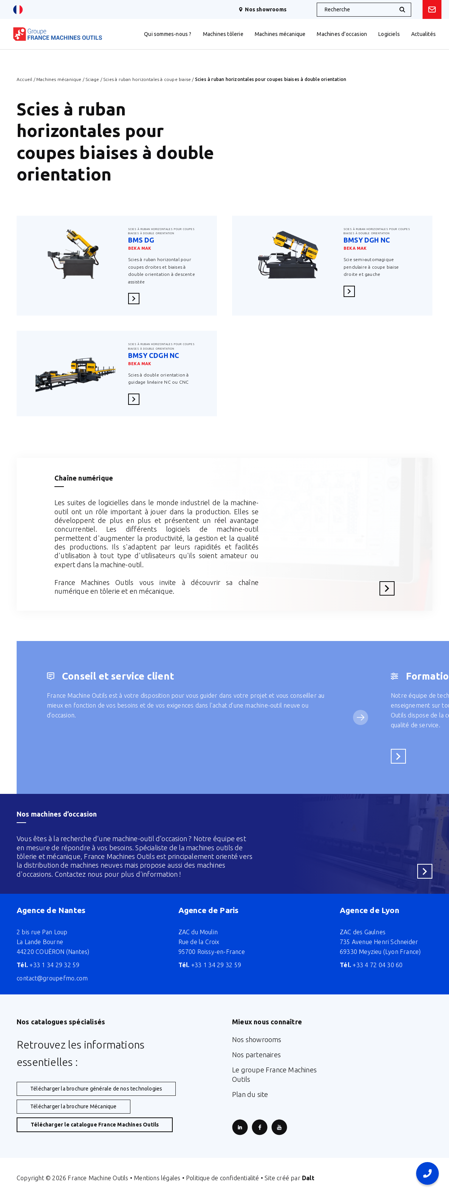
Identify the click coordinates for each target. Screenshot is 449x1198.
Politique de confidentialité (222, 1178)
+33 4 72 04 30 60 (371, 965)
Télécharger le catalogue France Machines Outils (95, 1125)
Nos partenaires (256, 1054)
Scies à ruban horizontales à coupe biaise (147, 79)
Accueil (24, 79)
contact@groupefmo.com (52, 978)
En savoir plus (136, 298)
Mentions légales (157, 1178)
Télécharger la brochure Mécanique (73, 1106)
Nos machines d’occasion (57, 814)
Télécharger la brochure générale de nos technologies (96, 1089)
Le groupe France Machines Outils (274, 1074)
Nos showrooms (262, 9)
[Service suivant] (360, 717)
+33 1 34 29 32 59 (48, 965)
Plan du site (250, 1094)
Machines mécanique (59, 79)
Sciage (92, 79)
